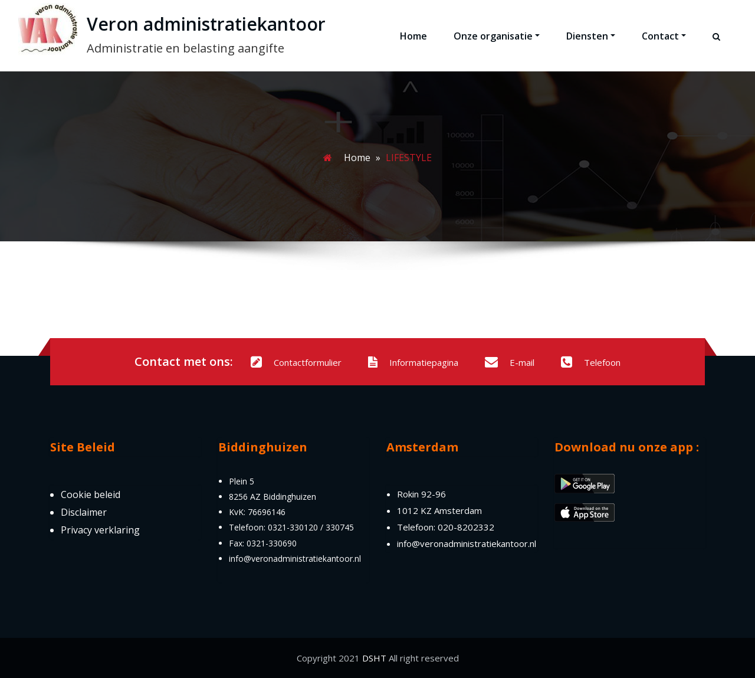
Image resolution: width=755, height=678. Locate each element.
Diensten (590, 36)
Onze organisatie (497, 36)
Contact (664, 36)
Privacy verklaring (100, 529)
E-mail (509, 362)
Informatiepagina (413, 362)
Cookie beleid (90, 494)
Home (413, 36)
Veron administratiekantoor (206, 24)
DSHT (374, 658)
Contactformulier (296, 362)
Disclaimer (84, 512)
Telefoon (591, 362)
